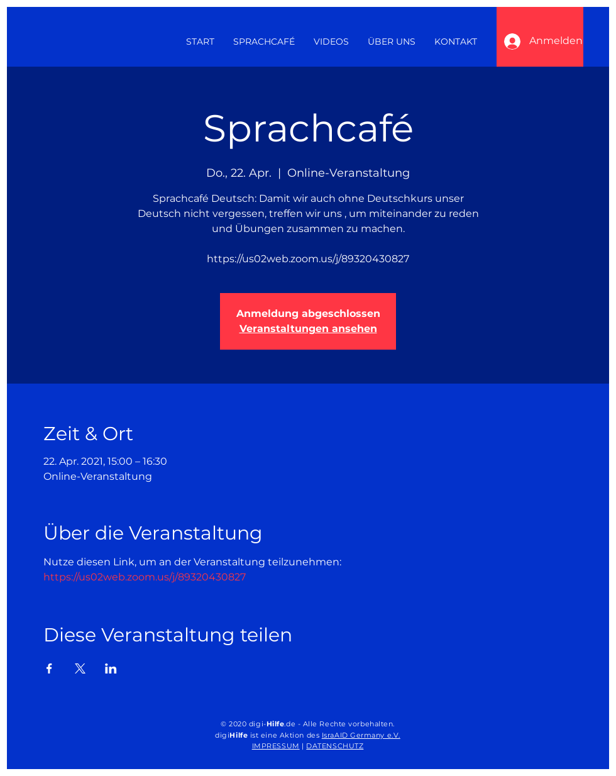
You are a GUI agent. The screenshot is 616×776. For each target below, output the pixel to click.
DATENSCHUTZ (334, 745)
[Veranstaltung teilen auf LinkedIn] (111, 668)
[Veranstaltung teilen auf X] (80, 668)
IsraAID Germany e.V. (361, 735)
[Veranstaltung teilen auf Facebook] (49, 668)
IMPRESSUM (276, 745)
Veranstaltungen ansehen (308, 329)
